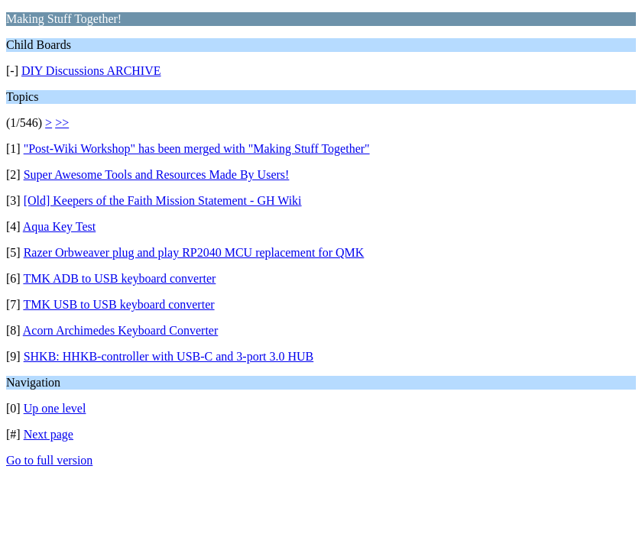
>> (62, 122)
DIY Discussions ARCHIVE (91, 70)
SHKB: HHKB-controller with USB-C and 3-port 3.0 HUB (169, 356)
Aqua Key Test (59, 226)
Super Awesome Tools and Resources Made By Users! (157, 174)
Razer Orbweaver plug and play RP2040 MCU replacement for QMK (194, 252)
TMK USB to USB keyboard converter (118, 304)
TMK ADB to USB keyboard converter (119, 278)
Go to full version (49, 460)
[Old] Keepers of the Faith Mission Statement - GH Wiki (163, 200)
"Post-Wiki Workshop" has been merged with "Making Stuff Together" (197, 148)
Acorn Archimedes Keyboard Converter (120, 330)
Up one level (55, 408)
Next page (48, 434)
